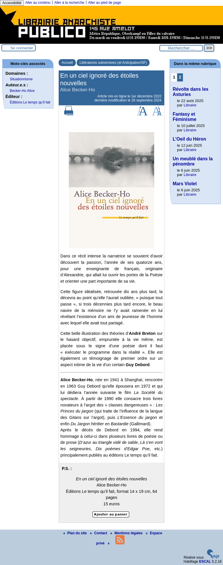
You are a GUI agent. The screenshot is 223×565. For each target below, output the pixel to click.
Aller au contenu (38, 3)
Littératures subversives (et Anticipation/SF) (113, 63)
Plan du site (75, 533)
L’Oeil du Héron (189, 139)
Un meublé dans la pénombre (193, 161)
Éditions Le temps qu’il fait (30, 102)
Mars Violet (185, 183)
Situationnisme (21, 79)
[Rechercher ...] (181, 48)
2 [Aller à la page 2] (180, 77)
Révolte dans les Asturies (190, 92)
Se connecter (21, 48)
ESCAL (205, 561)
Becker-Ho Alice (22, 91)
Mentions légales (126, 533)
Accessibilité (11, 3)
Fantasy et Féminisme (184, 117)
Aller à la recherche (69, 3)
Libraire (190, 105)
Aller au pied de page (104, 3)
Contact (99, 533)
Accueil (67, 63)
